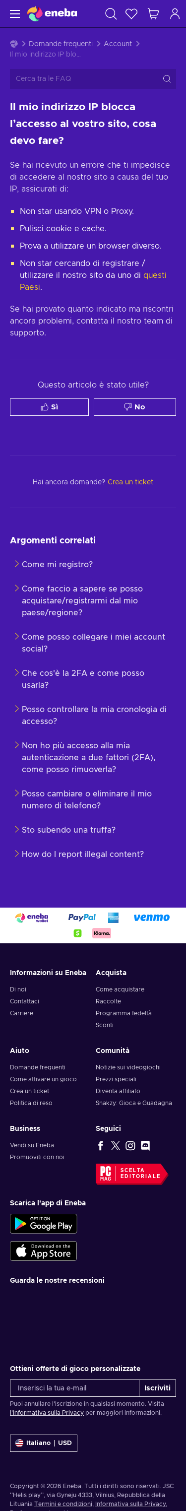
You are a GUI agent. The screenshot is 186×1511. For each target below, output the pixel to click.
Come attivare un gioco (43, 1079)
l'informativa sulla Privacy (47, 1413)
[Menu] (13, 13)
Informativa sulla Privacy (130, 1504)
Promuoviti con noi (37, 1157)
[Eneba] (52, 13)
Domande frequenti (61, 44)
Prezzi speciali (116, 1079)
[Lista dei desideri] (131, 13)
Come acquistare (120, 989)
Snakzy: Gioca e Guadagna (134, 1103)
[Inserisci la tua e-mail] (74, 1388)
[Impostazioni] (43, 1443)
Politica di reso (31, 1103)
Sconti (105, 1025)
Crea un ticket (29, 1091)
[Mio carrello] (153, 13)
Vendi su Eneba (32, 1145)
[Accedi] (175, 13)
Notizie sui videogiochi (128, 1067)
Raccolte (108, 1001)
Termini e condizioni (63, 1504)
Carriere (21, 1013)
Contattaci (24, 1001)
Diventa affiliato (118, 1091)
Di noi (18, 989)
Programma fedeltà (124, 1013)
